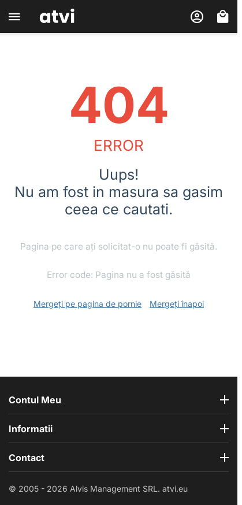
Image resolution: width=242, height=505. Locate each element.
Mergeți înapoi (177, 304)
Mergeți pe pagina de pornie (87, 304)
